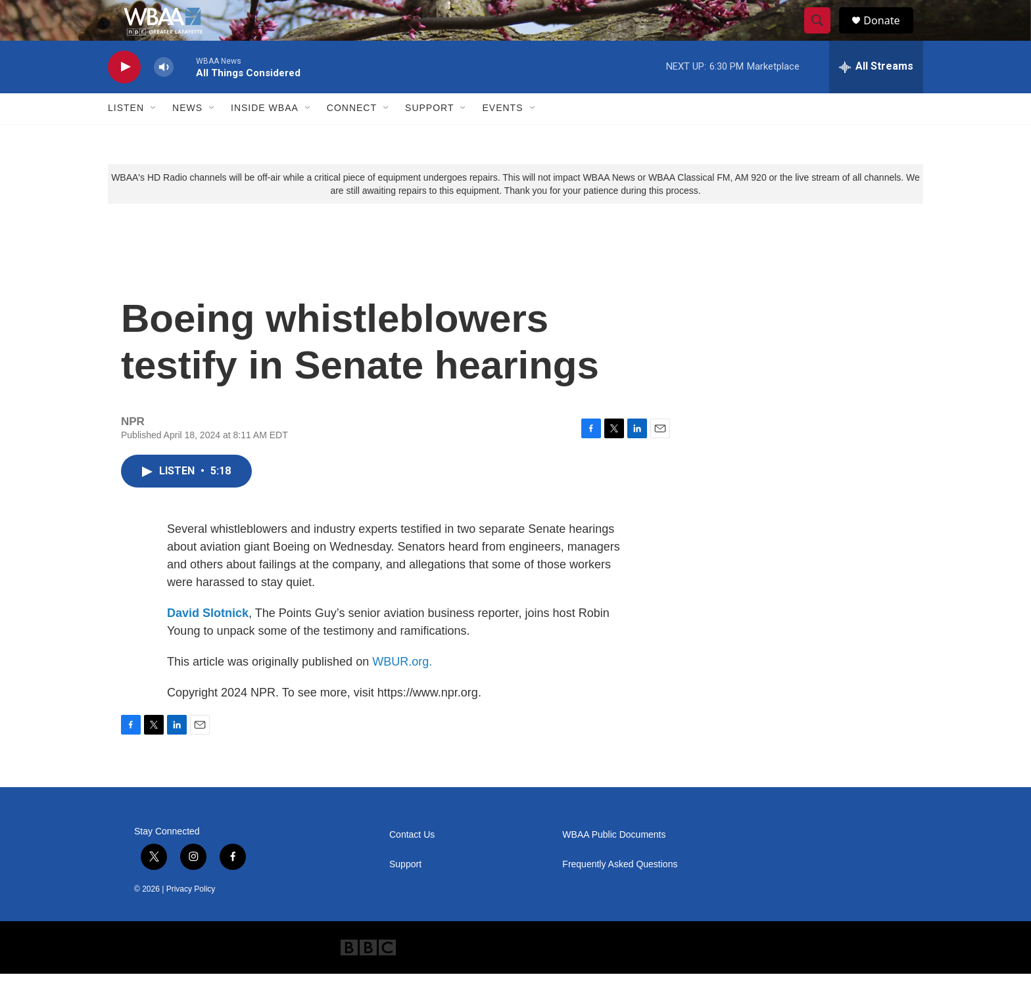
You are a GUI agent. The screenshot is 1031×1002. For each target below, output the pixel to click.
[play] (124, 95)
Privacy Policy (191, 917)
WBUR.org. (402, 689)
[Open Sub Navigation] (154, 136)
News (187, 136)
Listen (126, 136)
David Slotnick (208, 641)
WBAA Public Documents (613, 863)
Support (429, 136)
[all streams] (876, 95)
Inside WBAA (265, 136)
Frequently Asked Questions (619, 893)
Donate (889, 34)
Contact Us (412, 863)
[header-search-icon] (823, 35)
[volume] (164, 95)
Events (502, 136)
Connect (352, 136)
